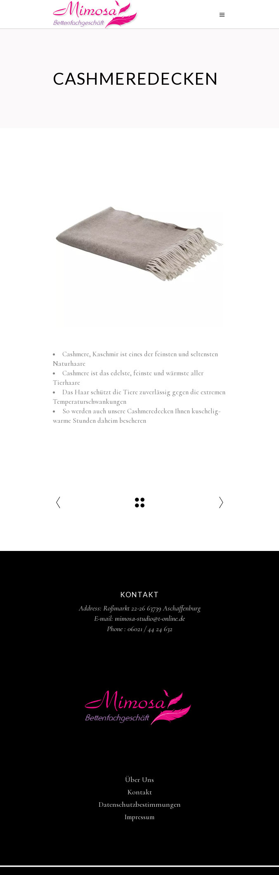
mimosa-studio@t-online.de (150, 618)
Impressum (139, 817)
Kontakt (140, 791)
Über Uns (139, 779)
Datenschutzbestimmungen (140, 804)
